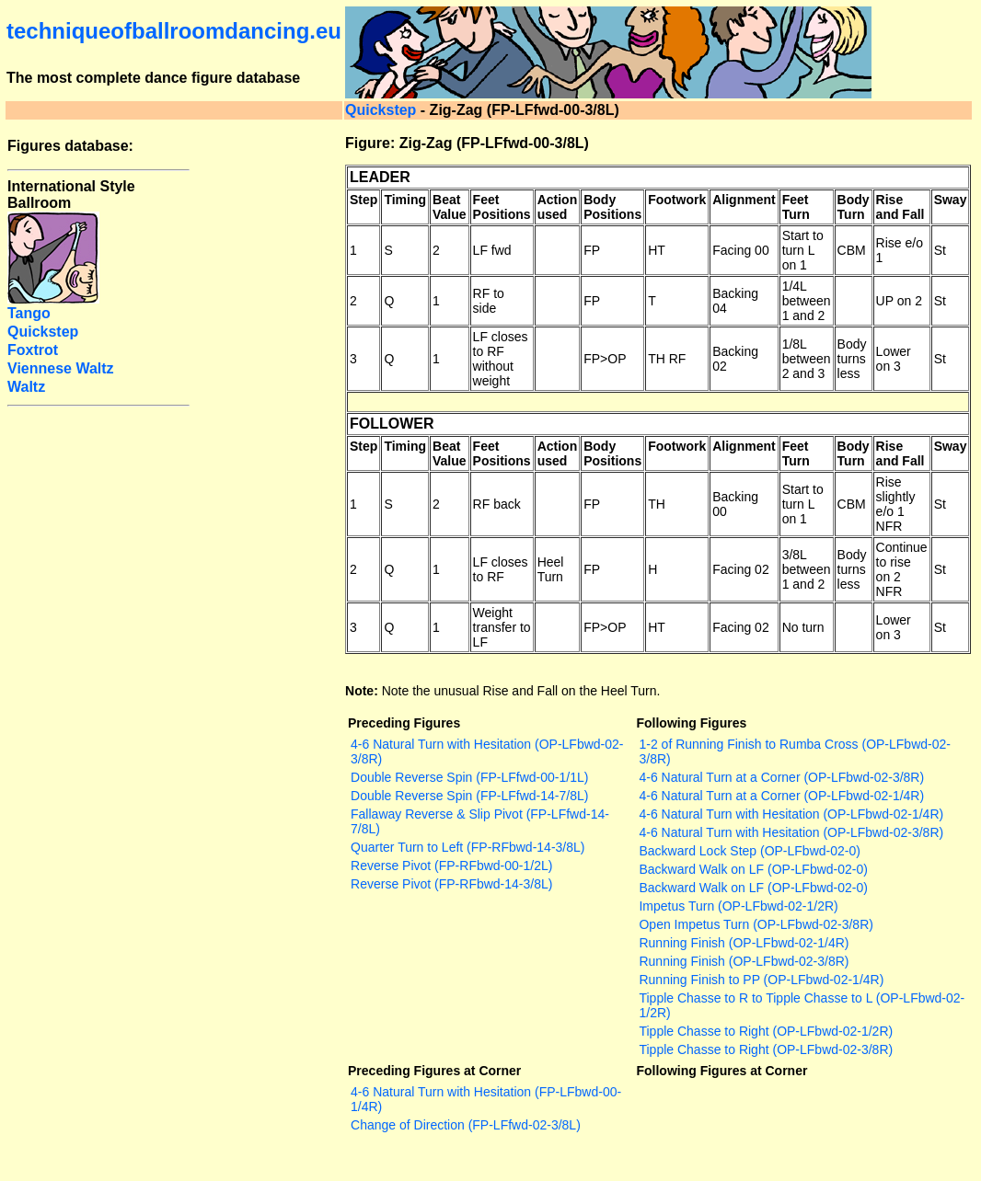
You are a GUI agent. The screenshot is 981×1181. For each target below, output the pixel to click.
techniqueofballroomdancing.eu (173, 30)
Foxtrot (32, 350)
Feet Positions (502, 207)
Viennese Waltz (60, 368)
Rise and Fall (900, 207)
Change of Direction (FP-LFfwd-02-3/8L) (466, 1125)
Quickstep (380, 110)
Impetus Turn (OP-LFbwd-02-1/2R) (738, 906)
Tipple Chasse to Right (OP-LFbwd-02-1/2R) (766, 1031)
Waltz (26, 387)
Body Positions (612, 207)
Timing (405, 199)
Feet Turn (796, 207)
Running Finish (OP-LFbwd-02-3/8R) (743, 961)
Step (363, 199)
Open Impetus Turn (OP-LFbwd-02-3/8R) (755, 924)
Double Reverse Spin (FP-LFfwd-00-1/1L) (469, 777)
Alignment (743, 199)
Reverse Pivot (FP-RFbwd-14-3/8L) (451, 884)
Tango (29, 313)
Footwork (677, 199)
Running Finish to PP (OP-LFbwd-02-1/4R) (761, 979)
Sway (950, 199)
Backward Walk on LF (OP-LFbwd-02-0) (753, 869)
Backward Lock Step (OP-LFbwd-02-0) (749, 850)
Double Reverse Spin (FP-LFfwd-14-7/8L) (469, 795)
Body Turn (853, 207)
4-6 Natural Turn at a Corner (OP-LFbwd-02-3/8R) (781, 777)
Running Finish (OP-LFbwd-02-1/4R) (743, 942)
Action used (557, 207)
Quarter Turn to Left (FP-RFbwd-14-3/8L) (467, 847)
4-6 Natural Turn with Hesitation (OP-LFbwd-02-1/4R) (791, 814)
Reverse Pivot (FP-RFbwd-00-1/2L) (451, 865)
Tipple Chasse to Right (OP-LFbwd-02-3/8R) (766, 1049)
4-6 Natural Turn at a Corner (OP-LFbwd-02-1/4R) (781, 795)
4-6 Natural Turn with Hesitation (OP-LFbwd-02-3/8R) (791, 832)
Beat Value (450, 207)
